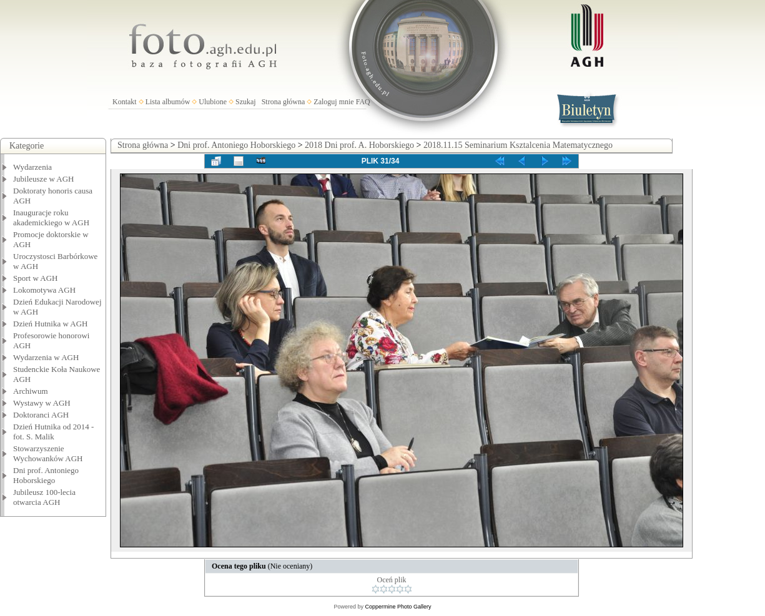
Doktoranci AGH (41, 414)
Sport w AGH (35, 278)
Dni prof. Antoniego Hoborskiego (46, 475)
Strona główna (283, 101)
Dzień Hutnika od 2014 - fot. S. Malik (53, 431)
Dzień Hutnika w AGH (50, 323)
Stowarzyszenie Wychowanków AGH (48, 453)
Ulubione (213, 101)
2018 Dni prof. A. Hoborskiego (359, 145)
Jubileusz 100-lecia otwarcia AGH (44, 497)
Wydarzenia (32, 167)
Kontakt (124, 101)
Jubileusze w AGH (43, 178)
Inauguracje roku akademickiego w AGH (51, 217)
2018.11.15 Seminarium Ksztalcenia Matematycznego (518, 145)
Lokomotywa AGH (44, 290)
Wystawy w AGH (42, 403)
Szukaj (245, 101)
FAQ (363, 101)
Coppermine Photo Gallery (398, 607)
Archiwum (30, 391)
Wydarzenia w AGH (46, 357)
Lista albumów (168, 101)
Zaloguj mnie (333, 101)
